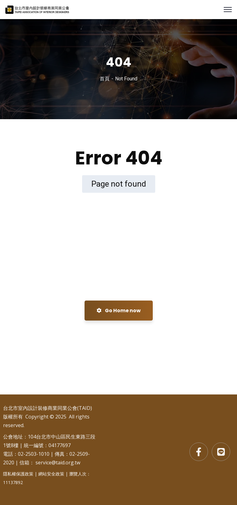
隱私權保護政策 (18, 474)
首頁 (105, 79)
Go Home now (119, 310)
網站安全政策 (51, 474)
